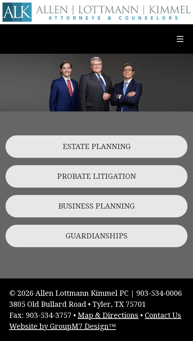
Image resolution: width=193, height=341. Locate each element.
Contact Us (163, 315)
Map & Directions (108, 315)
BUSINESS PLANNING (96, 206)
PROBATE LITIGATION (96, 176)
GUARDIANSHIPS (96, 235)
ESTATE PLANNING (97, 146)
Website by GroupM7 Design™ (62, 326)
